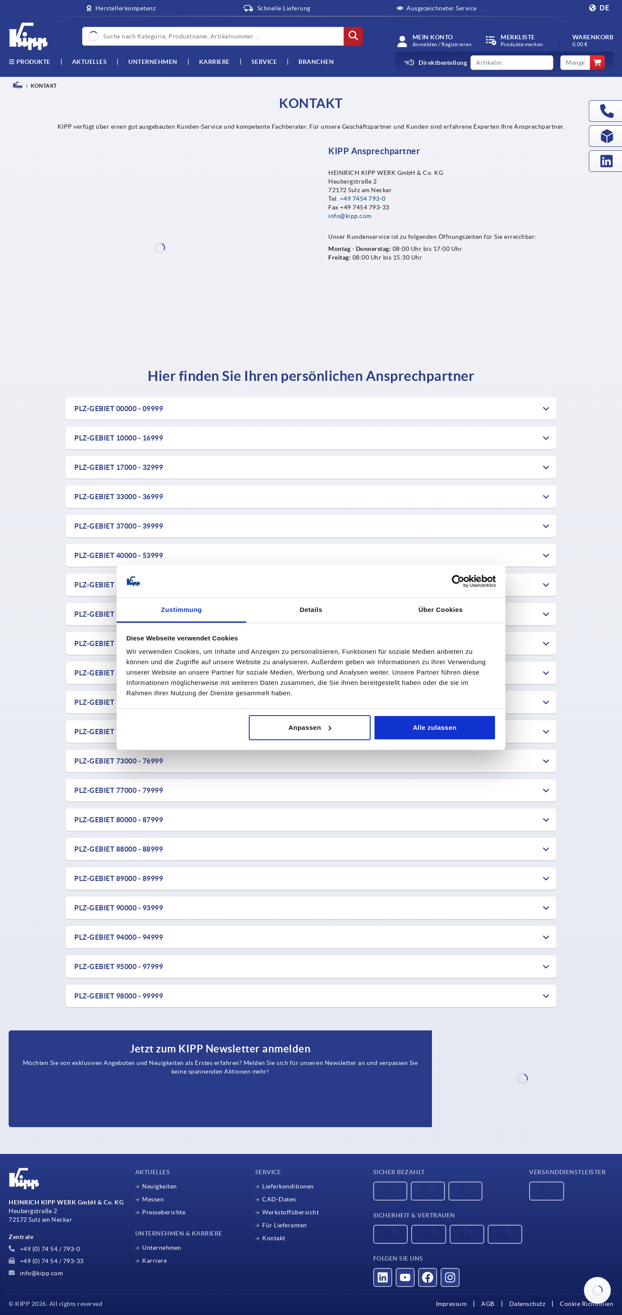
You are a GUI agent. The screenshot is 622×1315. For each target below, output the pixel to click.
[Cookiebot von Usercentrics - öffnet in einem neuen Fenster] (458, 581)
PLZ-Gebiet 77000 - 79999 (118, 790)
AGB (488, 1304)
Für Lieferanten (284, 1225)
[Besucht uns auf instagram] (450, 1277)
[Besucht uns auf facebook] (427, 1277)
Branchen (316, 62)
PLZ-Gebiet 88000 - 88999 (118, 849)
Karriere (214, 62)
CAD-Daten (279, 1199)
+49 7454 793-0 (363, 198)
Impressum (451, 1304)
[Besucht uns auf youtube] (405, 1277)
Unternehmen (153, 62)
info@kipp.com (349, 215)
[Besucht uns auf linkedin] (382, 1277)
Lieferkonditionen (288, 1186)
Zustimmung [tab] (181, 609)
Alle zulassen (435, 727)
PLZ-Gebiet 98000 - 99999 (118, 996)
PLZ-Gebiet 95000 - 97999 (118, 966)
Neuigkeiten (159, 1186)
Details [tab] (311, 609)
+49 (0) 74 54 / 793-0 (44, 1248)
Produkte (30, 62)
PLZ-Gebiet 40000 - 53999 (118, 555)
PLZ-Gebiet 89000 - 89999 (118, 878)
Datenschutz (527, 1304)
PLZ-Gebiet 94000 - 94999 (118, 937)
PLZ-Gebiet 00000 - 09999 (118, 408)
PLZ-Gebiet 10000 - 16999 (118, 438)
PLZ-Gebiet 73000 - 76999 (118, 761)
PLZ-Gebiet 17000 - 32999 (118, 467)
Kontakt (274, 1238)
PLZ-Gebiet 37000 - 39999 (118, 526)
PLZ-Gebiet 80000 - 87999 (118, 820)
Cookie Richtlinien (586, 1303)
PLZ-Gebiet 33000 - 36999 (118, 497)
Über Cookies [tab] (441, 609)
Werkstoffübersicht (290, 1212)
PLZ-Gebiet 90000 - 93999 (118, 908)
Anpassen (310, 727)
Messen (153, 1199)
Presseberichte (163, 1212)
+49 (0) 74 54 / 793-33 (46, 1261)
